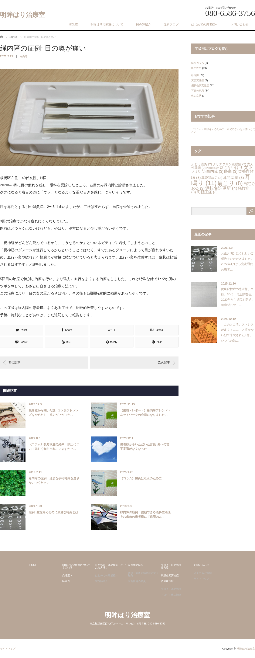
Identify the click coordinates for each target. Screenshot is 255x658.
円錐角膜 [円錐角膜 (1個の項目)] (212, 168)
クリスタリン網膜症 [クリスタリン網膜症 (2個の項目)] (229, 164)
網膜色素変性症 (200, 85)
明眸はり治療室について (107, 24)
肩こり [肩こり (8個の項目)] (230, 183)
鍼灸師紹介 (143, 24)
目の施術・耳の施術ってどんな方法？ (110, 566)
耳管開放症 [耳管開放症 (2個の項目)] (211, 178)
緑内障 (23, 56)
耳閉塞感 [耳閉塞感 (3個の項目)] (233, 177)
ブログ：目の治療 (171, 565)
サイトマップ (201, 578)
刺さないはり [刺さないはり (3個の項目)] (234, 168)
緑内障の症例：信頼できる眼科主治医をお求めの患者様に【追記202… (145, 514)
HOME (73, 24)
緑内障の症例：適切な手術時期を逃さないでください (54, 480)
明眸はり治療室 (22, 15)
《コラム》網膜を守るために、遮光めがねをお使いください (223, 130)
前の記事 (14, 362)
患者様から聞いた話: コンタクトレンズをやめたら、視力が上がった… (53, 413)
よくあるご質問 (203, 573)
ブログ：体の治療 (171, 594)
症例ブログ (171, 24)
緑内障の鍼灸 (135, 565)
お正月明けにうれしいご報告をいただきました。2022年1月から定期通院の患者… (237, 261)
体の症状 (196, 95)
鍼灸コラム (197, 63)
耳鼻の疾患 (197, 90)
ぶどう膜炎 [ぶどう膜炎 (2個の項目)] (201, 164)
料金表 (66, 581)
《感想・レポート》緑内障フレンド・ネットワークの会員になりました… (145, 413)
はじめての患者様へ (204, 24)
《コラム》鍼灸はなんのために (141, 478)
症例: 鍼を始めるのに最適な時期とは (53, 512)
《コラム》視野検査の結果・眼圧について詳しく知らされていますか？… (54, 446)
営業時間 (67, 567)
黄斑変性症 (197, 80)
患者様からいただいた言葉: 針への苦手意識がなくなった (145, 446)
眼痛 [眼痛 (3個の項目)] (231, 171)
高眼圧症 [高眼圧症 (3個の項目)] (207, 192)
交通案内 (67, 575)
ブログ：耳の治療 (171, 589)
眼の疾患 (196, 68)
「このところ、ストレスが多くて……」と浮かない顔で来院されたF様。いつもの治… (237, 332)
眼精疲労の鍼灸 (137, 581)
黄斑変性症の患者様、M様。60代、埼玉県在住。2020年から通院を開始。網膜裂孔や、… (237, 297)
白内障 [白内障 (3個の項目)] (215, 171)
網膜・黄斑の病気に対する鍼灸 (143, 574)
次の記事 (164, 362)
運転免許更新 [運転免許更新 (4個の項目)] (221, 188)
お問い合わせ (240, 24)
